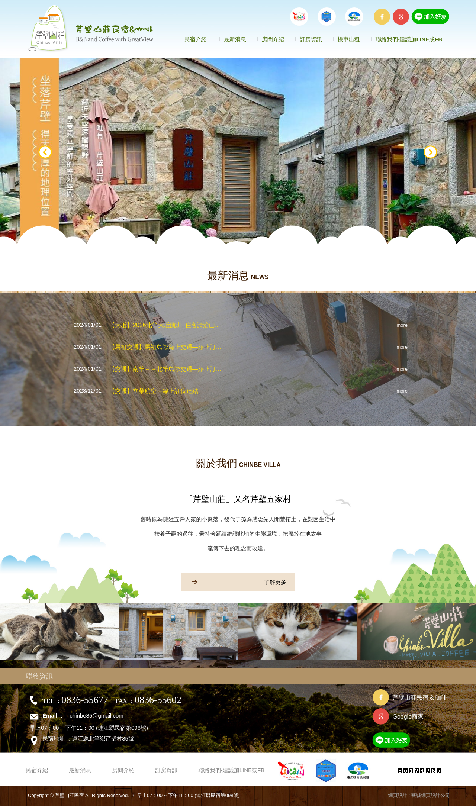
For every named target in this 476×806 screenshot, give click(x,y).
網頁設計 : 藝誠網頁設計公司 (419, 795)
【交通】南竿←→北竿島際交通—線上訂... (147, 369)
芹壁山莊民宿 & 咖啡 (419, 697)
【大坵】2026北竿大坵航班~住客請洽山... (147, 325)
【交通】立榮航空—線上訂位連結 (136, 391)
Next (431, 152)
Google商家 (408, 716)
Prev (45, 152)
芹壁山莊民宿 (91, 28)
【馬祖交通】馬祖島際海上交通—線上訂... (147, 347)
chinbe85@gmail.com (96, 715)
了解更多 (233, 581)
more (402, 325)
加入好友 (409, 741)
